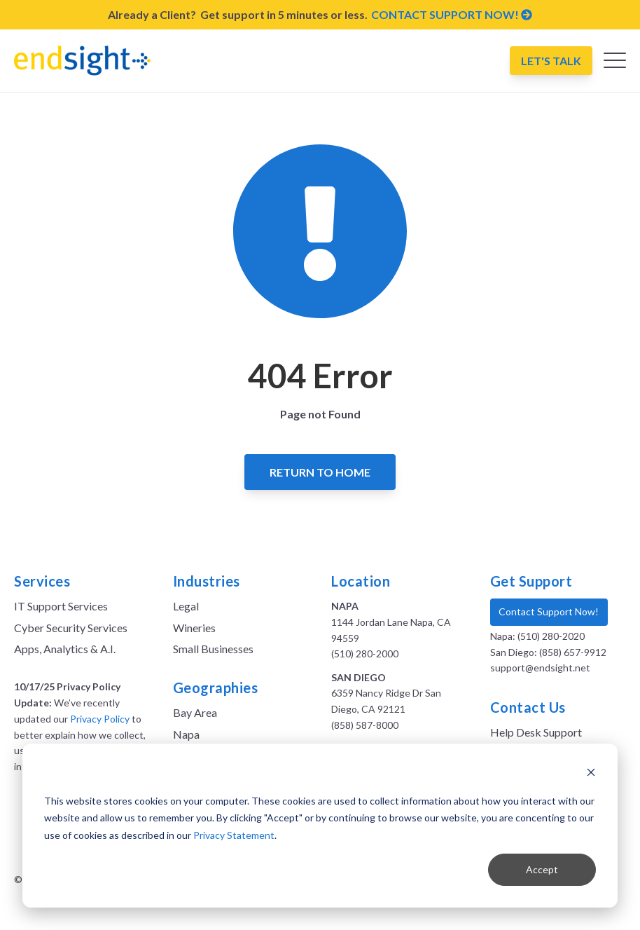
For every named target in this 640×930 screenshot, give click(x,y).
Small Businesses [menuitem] (213, 648)
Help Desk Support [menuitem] (536, 732)
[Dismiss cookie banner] (591, 774)
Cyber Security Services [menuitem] (70, 627)
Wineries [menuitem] (194, 627)
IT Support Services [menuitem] (61, 606)
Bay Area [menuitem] (195, 712)
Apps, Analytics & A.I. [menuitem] (65, 648)
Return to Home (320, 472)
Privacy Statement (233, 835)
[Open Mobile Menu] (615, 63)
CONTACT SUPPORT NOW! (451, 14)
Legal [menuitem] (186, 606)
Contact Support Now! (549, 611)
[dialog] (320, 826)
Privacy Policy (100, 719)
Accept (542, 869)
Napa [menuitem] (186, 734)
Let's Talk (551, 60)
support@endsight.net (540, 667)
